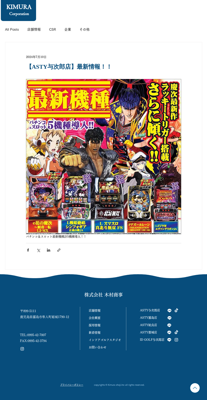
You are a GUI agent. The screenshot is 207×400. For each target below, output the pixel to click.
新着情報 (94, 332)
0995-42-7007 (36, 335)
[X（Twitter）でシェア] (38, 250)
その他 (84, 29)
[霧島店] (169, 318)
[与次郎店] (169, 310)
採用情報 (94, 325)
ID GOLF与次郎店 (152, 339)
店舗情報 (34, 29)
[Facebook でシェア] (28, 250)
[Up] (195, 388)
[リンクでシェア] (59, 250)
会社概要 (94, 317)
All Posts (12, 29)
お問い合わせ (97, 347)
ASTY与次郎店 (150, 310)
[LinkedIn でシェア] (49, 250)
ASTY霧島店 (148, 317)
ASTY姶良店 (148, 325)
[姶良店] (169, 325)
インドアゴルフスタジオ (103, 339)
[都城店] (169, 332)
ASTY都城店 (148, 332)
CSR (52, 29)
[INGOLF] (169, 339)
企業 (67, 29)
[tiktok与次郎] (176, 310)
